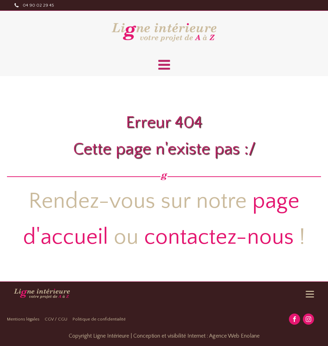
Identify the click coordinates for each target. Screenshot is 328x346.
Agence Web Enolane (234, 336)
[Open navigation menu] (164, 65)
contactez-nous (219, 237)
